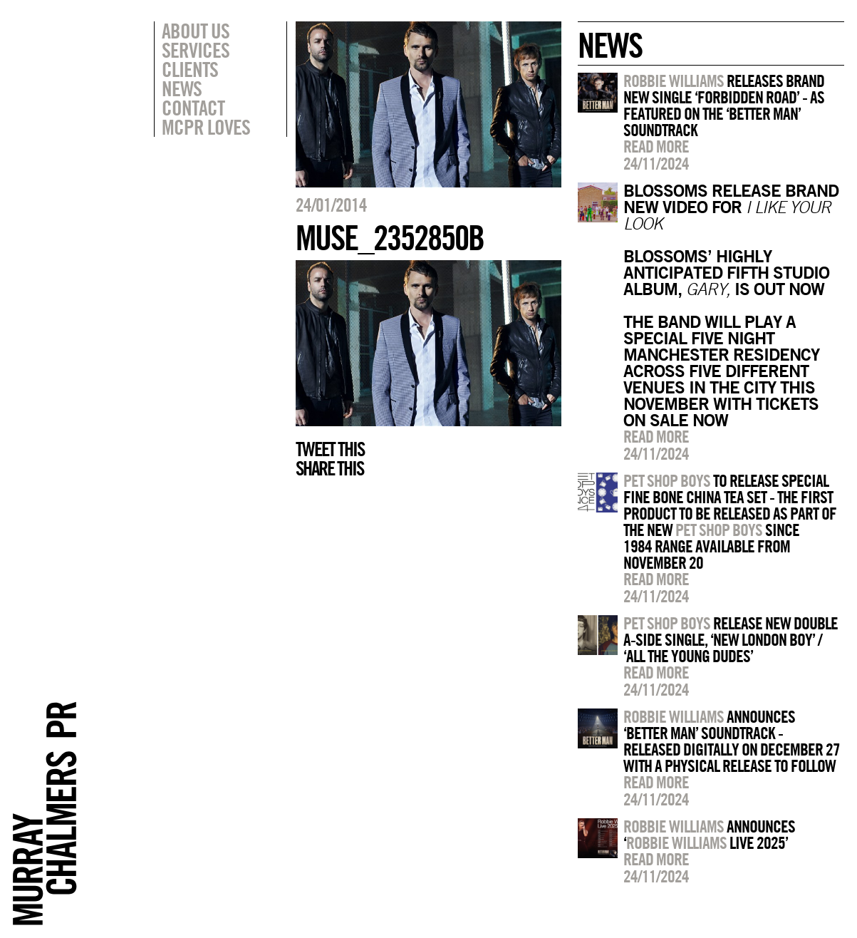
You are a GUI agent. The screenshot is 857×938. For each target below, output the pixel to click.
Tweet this (330, 449)
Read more (656, 146)
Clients (190, 69)
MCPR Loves (206, 127)
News (182, 88)
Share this (329, 468)
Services (195, 50)
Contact (193, 107)
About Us (195, 30)
